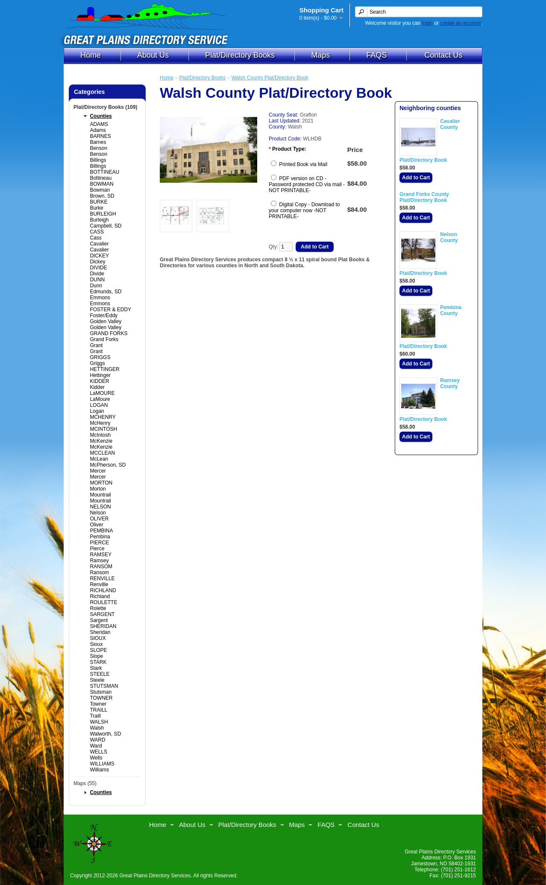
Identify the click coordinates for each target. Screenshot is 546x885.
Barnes (98, 142)
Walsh (97, 728)
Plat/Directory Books (240, 55)
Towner (98, 704)
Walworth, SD (105, 734)
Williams (99, 770)
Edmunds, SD (105, 292)
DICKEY (99, 256)
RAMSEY (101, 555)
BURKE (98, 202)
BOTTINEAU (104, 172)
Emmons (100, 298)
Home (90, 55)
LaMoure (100, 399)
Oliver (96, 525)
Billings (98, 160)
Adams (98, 130)
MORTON (101, 483)
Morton (98, 489)
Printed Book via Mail (303, 164)
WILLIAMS (102, 764)
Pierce (97, 549)
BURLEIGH (103, 214)
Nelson (98, 513)
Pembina (100, 537)
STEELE (99, 674)
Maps (320, 55)
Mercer (98, 471)
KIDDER (99, 381)
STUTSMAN (104, 686)
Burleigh (99, 220)
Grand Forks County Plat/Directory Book (424, 197)
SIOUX (98, 638)
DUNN (97, 280)
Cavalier (99, 244)
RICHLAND (103, 590)
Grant (96, 345)
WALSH (99, 722)
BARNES (100, 136)
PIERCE (99, 543)
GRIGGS (100, 357)
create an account (460, 23)
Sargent (99, 620)
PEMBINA (101, 531)
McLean (99, 459)
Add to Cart (416, 178)
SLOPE (98, 650)
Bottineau (101, 178)
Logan (97, 411)
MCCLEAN (102, 453)
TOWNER (101, 698)
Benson (98, 148)
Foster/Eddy (103, 315)
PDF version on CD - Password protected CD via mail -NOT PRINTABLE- (307, 184)
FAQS (376, 55)
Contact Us (443, 55)
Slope (96, 656)
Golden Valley (105, 321)
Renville (99, 584)
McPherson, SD (108, 465)
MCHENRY (102, 417)
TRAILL (98, 710)
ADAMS (99, 124)
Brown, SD (102, 196)
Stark (96, 668)
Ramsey (99, 561)
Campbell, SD (105, 226)
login (427, 23)
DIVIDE (98, 268)
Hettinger (100, 375)
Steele (97, 680)
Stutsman (101, 692)
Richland (100, 596)
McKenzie (101, 441)
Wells (96, 758)
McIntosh (100, 435)
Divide (97, 274)
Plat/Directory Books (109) (105, 107)
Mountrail (100, 495)
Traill (95, 716)
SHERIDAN (103, 626)
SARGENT (102, 614)
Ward (96, 746)
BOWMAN (101, 184)
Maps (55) (85, 783)
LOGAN (99, 405)
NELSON (100, 507)
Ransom (99, 572)
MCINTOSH (103, 429)
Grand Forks (104, 339)
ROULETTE (103, 602)
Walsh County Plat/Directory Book (269, 78)
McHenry (100, 423)
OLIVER (99, 519)
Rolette (98, 608)
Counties (101, 116)
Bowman (100, 190)
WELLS (98, 752)
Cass (95, 238)
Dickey (97, 262)
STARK (98, 662)
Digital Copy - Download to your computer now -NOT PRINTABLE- (304, 210)
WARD (97, 740)
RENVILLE (102, 578)
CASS (97, 232)
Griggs (97, 363)
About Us (153, 55)
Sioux (96, 644)
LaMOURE (102, 393)
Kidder (97, 387)
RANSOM (101, 567)
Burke (96, 208)
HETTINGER (104, 369)
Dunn (96, 286)
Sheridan (100, 632)
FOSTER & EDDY (110, 310)
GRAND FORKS (108, 333)
